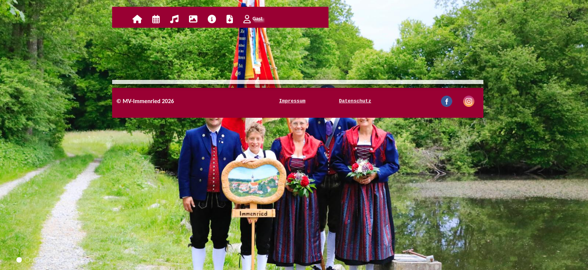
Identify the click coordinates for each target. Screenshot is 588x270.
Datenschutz (355, 101)
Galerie (193, 19)
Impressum (292, 101)
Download (229, 19)
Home (137, 19)
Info (212, 19)
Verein (174, 19)
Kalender (156, 19)
